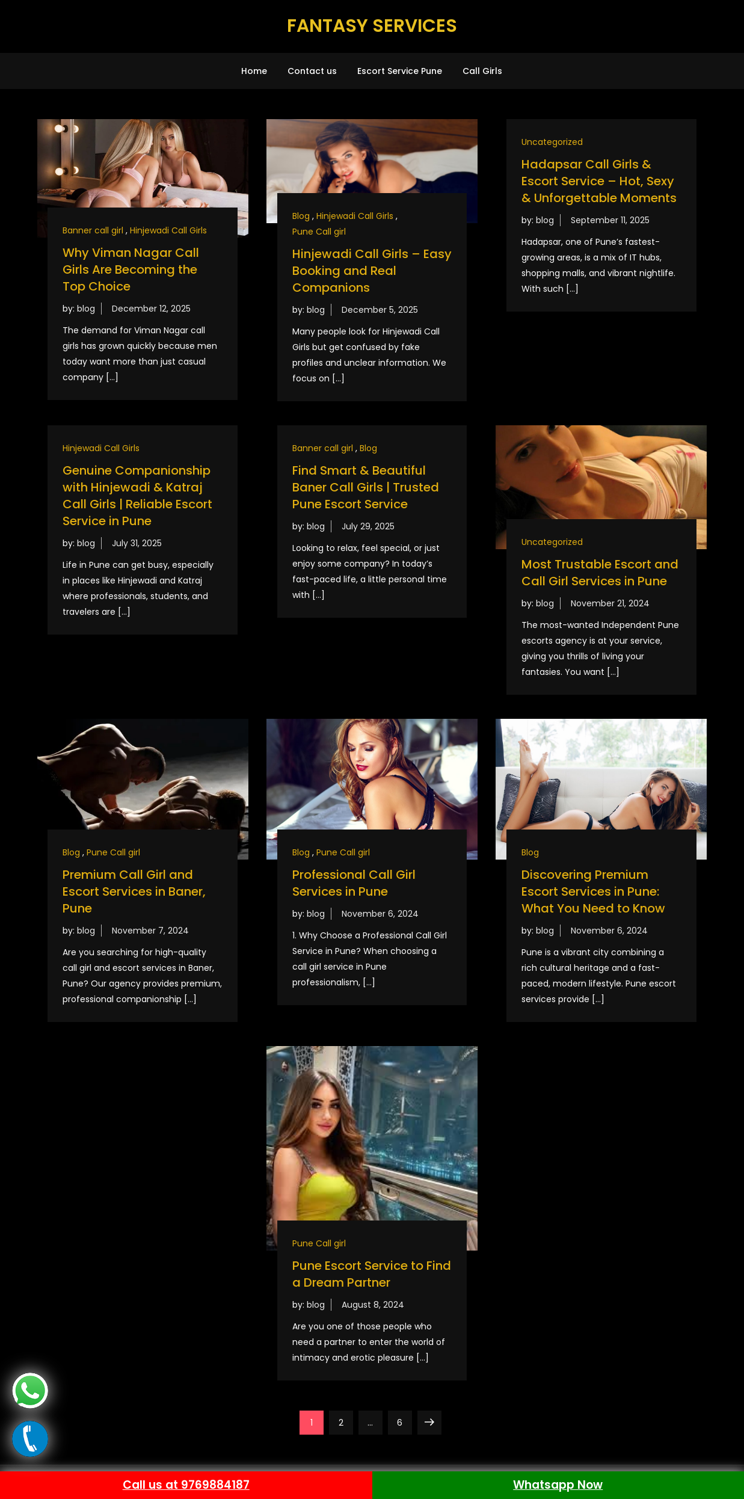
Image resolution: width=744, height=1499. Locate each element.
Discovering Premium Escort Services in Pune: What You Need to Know (593, 891)
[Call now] (30, 1438)
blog (86, 309)
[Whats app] (30, 1390)
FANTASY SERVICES (372, 25)
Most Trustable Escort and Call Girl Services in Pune (599, 572)
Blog (301, 216)
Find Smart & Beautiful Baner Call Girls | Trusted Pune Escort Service (365, 487)
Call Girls (482, 71)
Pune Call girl (319, 231)
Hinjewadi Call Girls (168, 230)
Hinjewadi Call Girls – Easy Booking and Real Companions (372, 270)
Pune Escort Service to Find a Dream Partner (371, 1274)
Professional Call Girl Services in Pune (354, 883)
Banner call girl (93, 230)
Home (254, 71)
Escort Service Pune (399, 71)
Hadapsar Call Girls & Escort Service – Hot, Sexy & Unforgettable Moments (599, 181)
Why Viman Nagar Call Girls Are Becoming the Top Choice (131, 269)
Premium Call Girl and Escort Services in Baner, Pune (134, 891)
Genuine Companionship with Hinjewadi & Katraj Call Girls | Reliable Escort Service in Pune (137, 495)
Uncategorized (552, 142)
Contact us (312, 71)
